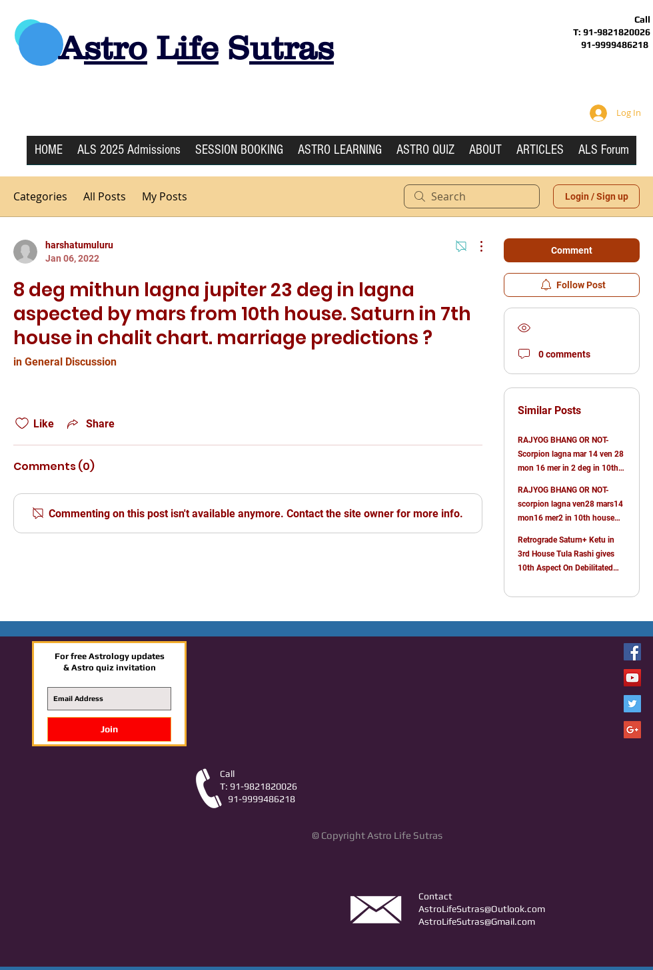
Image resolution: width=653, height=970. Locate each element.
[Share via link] (90, 423)
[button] (340, 154)
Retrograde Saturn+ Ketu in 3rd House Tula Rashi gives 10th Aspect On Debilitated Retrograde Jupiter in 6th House (566, 568)
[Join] (109, 729)
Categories (40, 196)
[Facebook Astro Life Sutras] (632, 651)
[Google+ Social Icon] (632, 729)
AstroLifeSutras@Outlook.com (481, 908)
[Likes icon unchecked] (22, 423)
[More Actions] (474, 246)
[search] (472, 196)
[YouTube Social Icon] (632, 677)
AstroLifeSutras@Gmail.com (476, 921)
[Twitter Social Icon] (632, 703)
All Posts (104, 196)
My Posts (164, 196)
